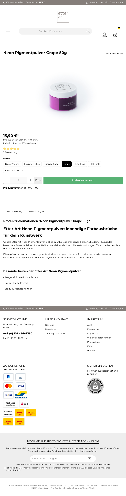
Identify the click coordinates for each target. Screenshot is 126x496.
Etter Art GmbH (114, 53)
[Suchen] (88, 31)
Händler (91, 350)
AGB (89, 325)
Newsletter (51, 329)
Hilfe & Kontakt (56, 319)
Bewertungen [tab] (36, 211)
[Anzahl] (19, 180)
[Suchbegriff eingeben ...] (51, 31)
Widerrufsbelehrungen (99, 338)
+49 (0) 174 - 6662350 (17, 333)
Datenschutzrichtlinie (77, 464)
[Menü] (7, 31)
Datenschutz (93, 329)
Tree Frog (80, 164)
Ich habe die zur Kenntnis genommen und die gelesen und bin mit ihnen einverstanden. (58, 469)
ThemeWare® (88, 488)
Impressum (95, 319)
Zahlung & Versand (55, 333)
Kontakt (49, 325)
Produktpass (93, 342)
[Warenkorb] (114, 34)
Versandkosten (55, 485)
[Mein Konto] (104, 34)
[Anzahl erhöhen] (30, 180)
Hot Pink (95, 164)
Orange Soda (51, 164)
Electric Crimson (14, 170)
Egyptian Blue (32, 164)
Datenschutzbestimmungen (33, 468)
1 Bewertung (10, 152)
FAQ (89, 346)
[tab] (14, 211)
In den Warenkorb (83, 180)
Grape (66, 164)
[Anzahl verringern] (6, 180)
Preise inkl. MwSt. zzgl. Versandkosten (19, 143)
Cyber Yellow (12, 164)
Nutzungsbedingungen (101, 464)
